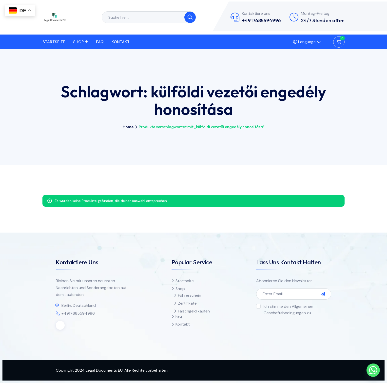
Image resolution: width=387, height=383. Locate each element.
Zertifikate (187, 303)
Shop (78, 41)
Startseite (53, 41)
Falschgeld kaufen (194, 311)
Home (128, 126)
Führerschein (189, 295)
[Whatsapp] (373, 370)
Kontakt (121, 41)
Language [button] (304, 41)
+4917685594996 (261, 20)
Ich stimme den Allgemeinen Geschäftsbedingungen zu (288, 309)
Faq (100, 41)
